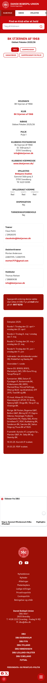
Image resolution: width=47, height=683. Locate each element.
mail (32, 302)
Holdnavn (23, 101)
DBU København (23, 649)
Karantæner (11, 55)
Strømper (34, 192)
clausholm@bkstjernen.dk (18, 239)
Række (23, 122)
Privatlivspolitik (23, 593)
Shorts (23, 192)
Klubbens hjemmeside (24, 161)
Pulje (24, 132)
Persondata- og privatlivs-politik (23, 667)
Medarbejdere (23, 585)
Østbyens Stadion (23, 174)
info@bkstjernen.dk (23, 153)
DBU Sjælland (23, 657)
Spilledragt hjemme (23, 190)
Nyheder (23, 578)
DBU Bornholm (24, 638)
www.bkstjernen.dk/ (23, 164)
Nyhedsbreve (23, 574)
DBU (23, 634)
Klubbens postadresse (23, 142)
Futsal (23, 660)
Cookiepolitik (24, 596)
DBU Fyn (23, 642)
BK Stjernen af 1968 (23, 114)
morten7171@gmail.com (16, 261)
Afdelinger (23, 582)
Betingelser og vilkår (23, 600)
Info (15, 50)
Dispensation (23, 202)
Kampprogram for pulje (31, 55)
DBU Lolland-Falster (23, 653)
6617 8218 (18, 305)
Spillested (23, 171)
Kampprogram (28, 50)
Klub (23, 112)
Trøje (12, 192)
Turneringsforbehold (23, 212)
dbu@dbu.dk (25, 622)
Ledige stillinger (23, 589)
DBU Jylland (23, 645)
